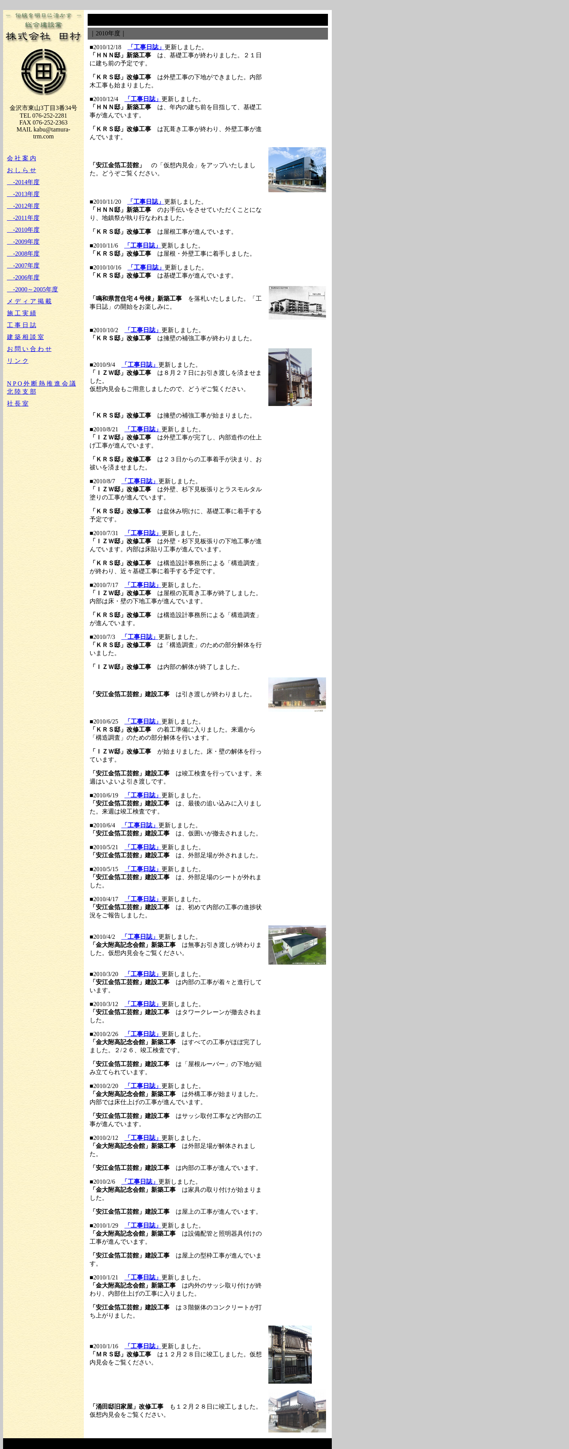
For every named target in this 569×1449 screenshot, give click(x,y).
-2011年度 (23, 218)
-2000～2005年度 (32, 289)
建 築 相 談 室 (25, 337)
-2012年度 (23, 206)
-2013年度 (23, 194)
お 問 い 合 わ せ (29, 349)
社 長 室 (17, 403)
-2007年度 (23, 265)
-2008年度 (23, 253)
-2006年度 (23, 277)
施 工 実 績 (21, 313)
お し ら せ (21, 170)
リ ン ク (17, 361)
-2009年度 (23, 241)
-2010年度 (23, 229)
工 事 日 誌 (21, 325)
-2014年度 (23, 182)
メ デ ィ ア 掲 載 (29, 301)
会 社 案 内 (21, 158)
